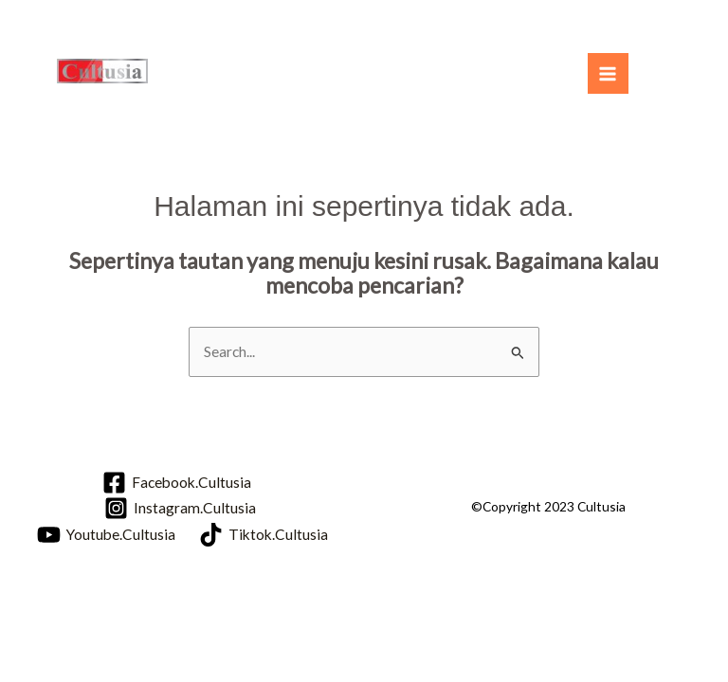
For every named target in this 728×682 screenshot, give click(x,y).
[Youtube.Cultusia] (106, 535)
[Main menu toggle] (608, 73)
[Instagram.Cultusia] (179, 508)
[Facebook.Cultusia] (177, 482)
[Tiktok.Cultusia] (263, 535)
